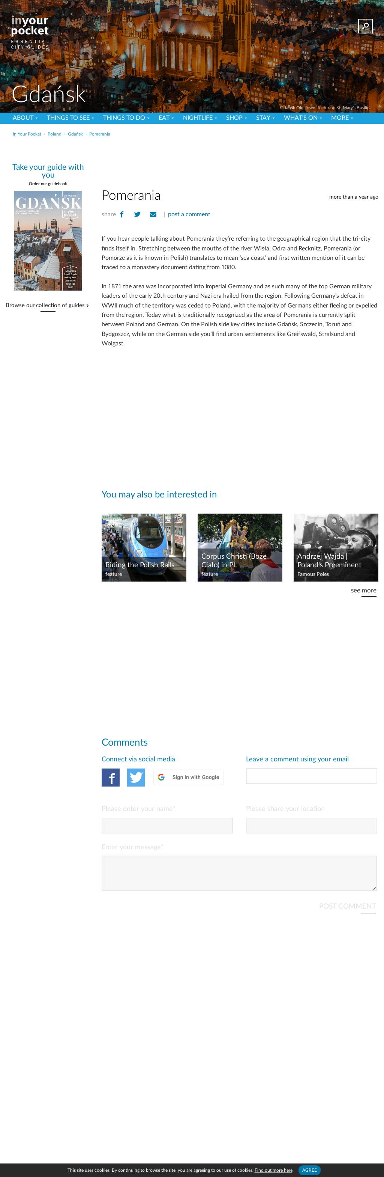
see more (363, 590)
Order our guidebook (48, 184)
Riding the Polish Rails (139, 565)
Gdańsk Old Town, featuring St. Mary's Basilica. (326, 107)
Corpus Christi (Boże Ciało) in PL (234, 561)
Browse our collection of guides (45, 305)
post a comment (189, 214)
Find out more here (273, 1170)
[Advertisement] (191, 155)
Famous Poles (313, 574)
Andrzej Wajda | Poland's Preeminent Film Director (329, 561)
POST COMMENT (347, 912)
